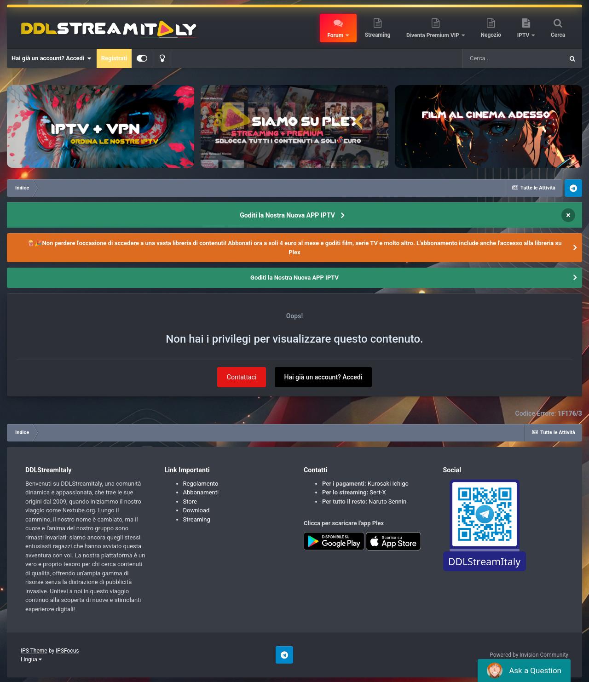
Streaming (378, 35)
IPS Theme (34, 651)
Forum (336, 35)
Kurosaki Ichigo (388, 483)
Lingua (31, 659)
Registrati (114, 58)
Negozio (491, 35)
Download (196, 510)
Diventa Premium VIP (433, 35)
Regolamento (201, 483)
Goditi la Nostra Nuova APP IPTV (287, 215)
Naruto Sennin (387, 501)
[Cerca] (512, 58)
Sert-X (378, 492)
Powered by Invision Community (529, 655)
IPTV (524, 35)
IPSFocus (67, 651)
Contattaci (242, 377)
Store (190, 501)
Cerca (558, 35)
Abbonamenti (201, 492)
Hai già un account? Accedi (52, 58)
